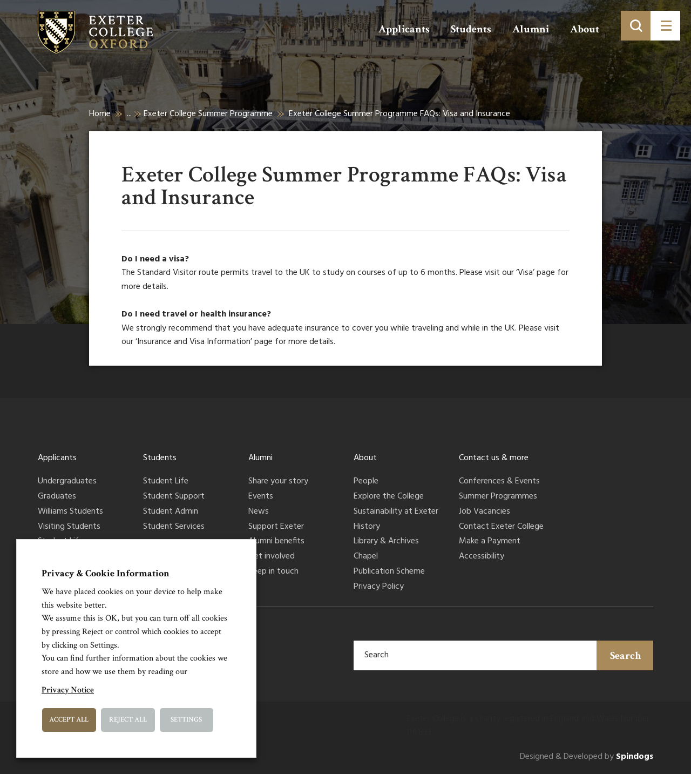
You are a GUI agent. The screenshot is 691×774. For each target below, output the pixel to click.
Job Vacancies (484, 512)
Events (260, 496)
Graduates (57, 496)
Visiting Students (69, 527)
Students (471, 29)
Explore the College (389, 496)
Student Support (174, 496)
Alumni (530, 29)
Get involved (271, 556)
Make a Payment (489, 541)
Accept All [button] (69, 719)
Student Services (174, 527)
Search (625, 656)
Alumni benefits (276, 541)
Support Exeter (276, 527)
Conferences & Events (499, 481)
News (258, 512)
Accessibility (481, 556)
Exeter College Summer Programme (208, 114)
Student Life (165, 481)
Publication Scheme (389, 572)
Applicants (404, 29)
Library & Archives (386, 541)
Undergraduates (67, 481)
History (367, 527)
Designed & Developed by (586, 757)
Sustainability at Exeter (396, 512)
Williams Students (70, 512)
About (584, 29)
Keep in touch (273, 572)
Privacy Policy (379, 587)
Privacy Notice (68, 690)
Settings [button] (186, 719)
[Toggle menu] (665, 26)
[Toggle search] (636, 26)
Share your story (278, 481)
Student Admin (170, 512)
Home (100, 114)
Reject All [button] (128, 719)
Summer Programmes (498, 496)
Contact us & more (494, 458)
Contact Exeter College (501, 527)
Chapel (366, 556)
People (366, 481)
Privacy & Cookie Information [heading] (106, 573)
